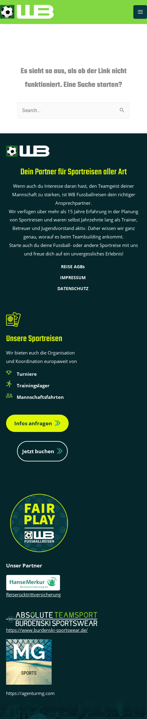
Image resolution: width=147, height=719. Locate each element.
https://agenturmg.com (30, 693)
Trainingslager (33, 385)
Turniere (27, 374)
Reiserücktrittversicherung (33, 594)
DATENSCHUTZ (72, 288)
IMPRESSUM (73, 277)
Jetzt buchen (38, 451)
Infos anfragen (33, 423)
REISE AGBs (73, 266)
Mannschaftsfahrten (40, 397)
